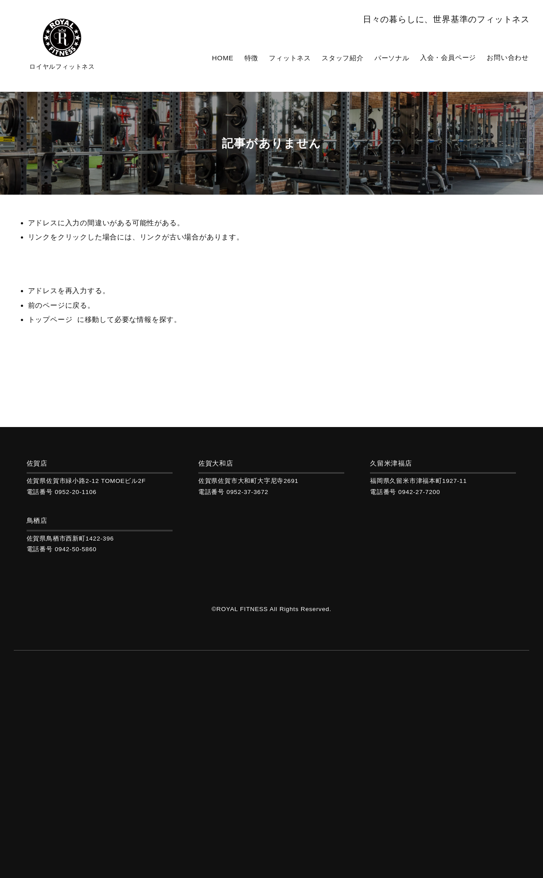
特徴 (265, 57)
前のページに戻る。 (61, 309)
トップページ (50, 323)
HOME (238, 57)
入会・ (452, 57)
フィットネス (302, 57)
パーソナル (399, 57)
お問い (509, 57)
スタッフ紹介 (352, 57)
